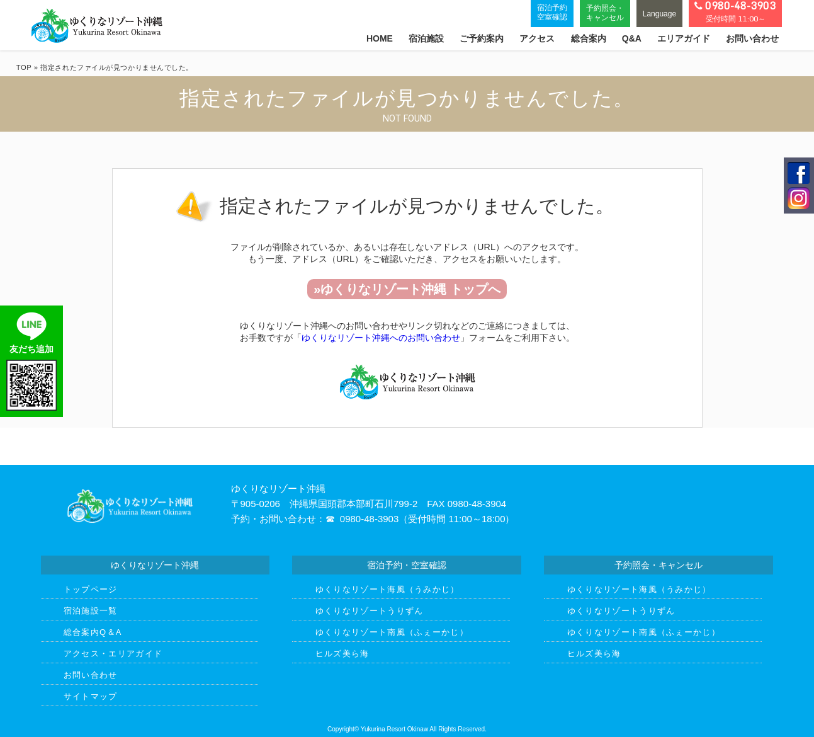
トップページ (91, 589)
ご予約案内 (482, 38)
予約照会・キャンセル (605, 12)
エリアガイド (683, 38)
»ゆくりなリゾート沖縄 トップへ (407, 289)
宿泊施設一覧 (91, 610)
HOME (379, 38)
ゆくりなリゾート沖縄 (97, 25)
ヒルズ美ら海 (342, 653)
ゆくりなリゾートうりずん (369, 610)
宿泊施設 (426, 38)
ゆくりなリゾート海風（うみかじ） (387, 589)
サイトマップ (91, 696)
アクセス (537, 38)
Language (659, 13)
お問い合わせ (752, 38)
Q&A (632, 38)
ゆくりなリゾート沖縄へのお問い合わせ (381, 338)
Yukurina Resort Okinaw (394, 729)
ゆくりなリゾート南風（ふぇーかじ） (391, 632)
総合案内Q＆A (93, 632)
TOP (23, 67)
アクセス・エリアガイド (113, 653)
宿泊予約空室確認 (552, 12)
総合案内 (588, 38)
